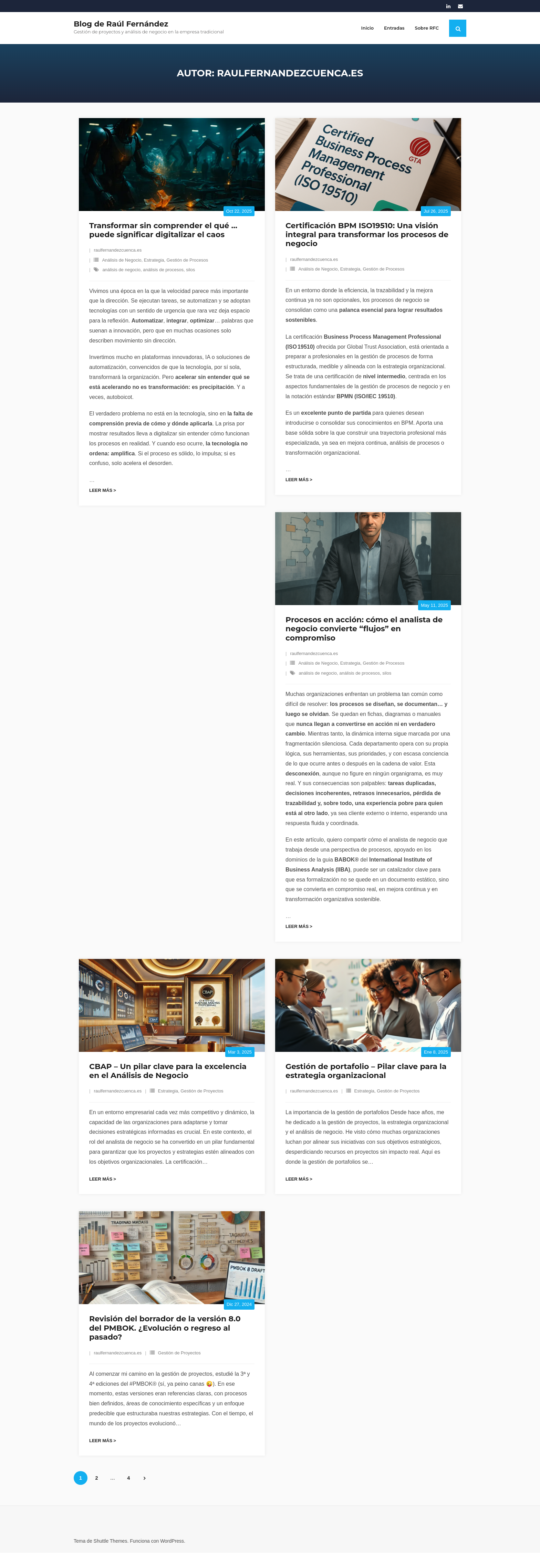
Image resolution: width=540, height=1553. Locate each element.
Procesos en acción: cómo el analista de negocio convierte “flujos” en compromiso (364, 629)
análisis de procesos (163, 270)
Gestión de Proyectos (201, 1091)
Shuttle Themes (110, 1541)
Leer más (100, 490)
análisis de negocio (121, 270)
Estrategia (154, 260)
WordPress (172, 1541)
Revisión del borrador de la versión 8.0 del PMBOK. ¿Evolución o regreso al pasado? (165, 1328)
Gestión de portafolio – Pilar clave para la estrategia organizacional (366, 1071)
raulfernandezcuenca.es (118, 250)
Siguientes (145, 1479)
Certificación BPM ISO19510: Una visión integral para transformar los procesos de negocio (366, 235)
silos (190, 270)
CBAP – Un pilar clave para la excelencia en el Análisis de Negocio (168, 1071)
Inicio (367, 28)
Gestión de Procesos (187, 260)
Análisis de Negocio (121, 260)
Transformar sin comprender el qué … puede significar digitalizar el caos (163, 230)
